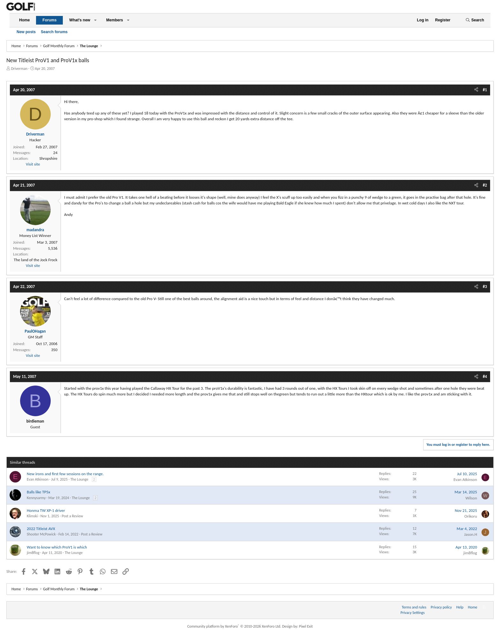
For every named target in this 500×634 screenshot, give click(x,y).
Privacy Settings (413, 612)
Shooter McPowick (41, 534)
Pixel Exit (306, 626)
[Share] (476, 90)
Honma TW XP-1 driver (46, 510)
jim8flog (33, 552)
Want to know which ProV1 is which (57, 547)
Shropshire (48, 158)
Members (114, 20)
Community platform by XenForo (234, 626)
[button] (95, 20)
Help (460, 607)
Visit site (33, 164)
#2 (485, 185)
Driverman (19, 68)
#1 (485, 89)
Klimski (32, 516)
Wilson (471, 498)
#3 (485, 286)
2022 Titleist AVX (41, 528)
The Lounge (79, 479)
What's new (79, 20)
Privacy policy (441, 607)
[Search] (474, 20)
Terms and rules (414, 607)
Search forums (54, 32)
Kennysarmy (36, 498)
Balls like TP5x (38, 492)
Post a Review (72, 516)
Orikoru (470, 516)
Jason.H (470, 534)
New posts (26, 32)
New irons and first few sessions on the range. (65, 473)
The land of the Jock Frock (35, 259)
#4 (485, 376)
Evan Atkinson (37, 479)
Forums (49, 20)
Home (24, 20)
